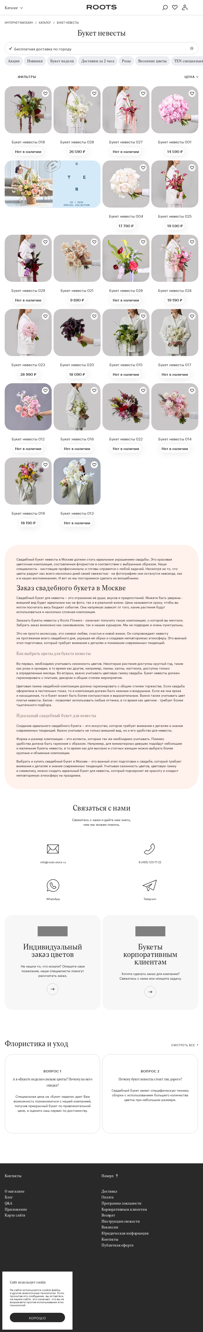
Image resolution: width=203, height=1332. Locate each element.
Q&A (8, 1203)
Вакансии (110, 1226)
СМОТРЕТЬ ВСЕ (183, 1045)
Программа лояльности (121, 1203)
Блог (9, 1196)
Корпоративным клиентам (124, 1209)
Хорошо (37, 1317)
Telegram (150, 898)
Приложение (16, 1209)
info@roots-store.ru (53, 861)
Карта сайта (15, 1215)
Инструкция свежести (121, 1221)
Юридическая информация (125, 1233)
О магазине (14, 1191)
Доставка (109, 1191)
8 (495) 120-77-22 (150, 861)
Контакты (13, 1175)
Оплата (108, 1196)
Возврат (108, 1215)
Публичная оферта (117, 1245)
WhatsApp (53, 898)
